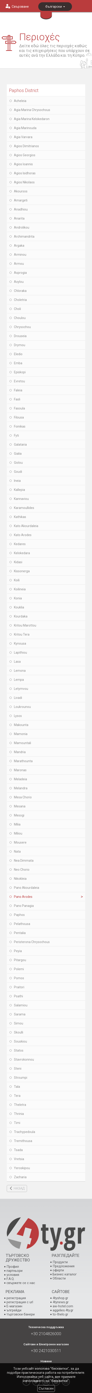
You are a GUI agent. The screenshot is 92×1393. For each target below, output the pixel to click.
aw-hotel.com (63, 1306)
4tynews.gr (61, 1302)
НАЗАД (19, 1188)
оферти (58, 1270)
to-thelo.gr (60, 1314)
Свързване (20, 7)
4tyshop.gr (60, 1298)
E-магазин (14, 1306)
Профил (13, 1267)
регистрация (16, 1298)
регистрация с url (20, 1302)
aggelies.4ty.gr (63, 1310)
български (55, 7)
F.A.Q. (10, 1279)
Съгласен (46, 1388)
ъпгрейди (14, 1310)
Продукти (60, 1262)
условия (13, 1275)
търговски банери (21, 1314)
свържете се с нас (21, 1283)
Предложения (63, 1266)
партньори (14, 1271)
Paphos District (23, 90)
